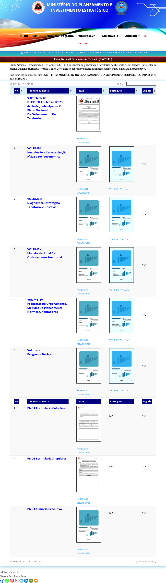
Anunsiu (131, 36)
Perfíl (35, 36)
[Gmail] (17, 581)
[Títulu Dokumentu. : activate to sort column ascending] (47, 90)
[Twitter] (21, 581)
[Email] (31, 581)
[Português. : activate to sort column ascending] (121, 90)
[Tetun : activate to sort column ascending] (88, 90)
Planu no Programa (60, 36)
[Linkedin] (26, 581)
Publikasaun (86, 36)
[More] (36, 581)
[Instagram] (12, 581)
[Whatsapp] (7, 581)
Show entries (21, 83)
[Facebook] (2, 581)
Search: (136, 83)
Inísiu (24, 36)
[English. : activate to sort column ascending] (147, 90)
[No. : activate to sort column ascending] (17, 90)
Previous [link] (142, 561)
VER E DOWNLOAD (119, 188)
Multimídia (110, 36)
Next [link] (151, 561)
